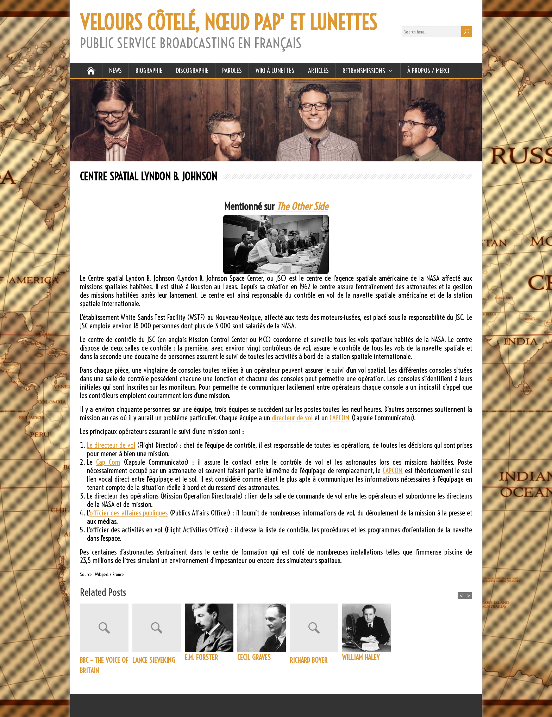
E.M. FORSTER (201, 657)
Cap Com (108, 462)
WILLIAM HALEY (361, 657)
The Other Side (302, 206)
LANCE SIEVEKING (153, 660)
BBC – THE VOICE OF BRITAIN (104, 665)
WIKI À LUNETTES (275, 70)
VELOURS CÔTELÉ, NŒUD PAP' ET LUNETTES (228, 22)
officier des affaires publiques (128, 512)
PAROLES (232, 70)
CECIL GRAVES (254, 657)
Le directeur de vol (111, 445)
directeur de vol (292, 417)
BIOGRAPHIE (149, 70)
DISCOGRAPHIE (192, 70)
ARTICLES (318, 70)
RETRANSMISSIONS (364, 71)
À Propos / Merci (428, 70)
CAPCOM (340, 417)
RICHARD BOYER (308, 660)
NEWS (115, 70)
